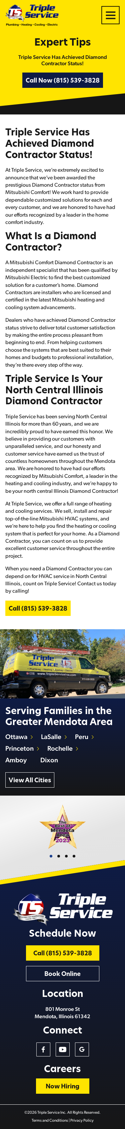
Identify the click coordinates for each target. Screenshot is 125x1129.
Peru (81, 737)
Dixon (49, 760)
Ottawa (16, 737)
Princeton (19, 749)
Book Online (62, 974)
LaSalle (51, 737)
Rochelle (60, 749)
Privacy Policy (82, 1121)
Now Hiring (62, 1087)
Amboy (16, 760)
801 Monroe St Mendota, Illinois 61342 (62, 1013)
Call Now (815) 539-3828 (63, 81)
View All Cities (30, 781)
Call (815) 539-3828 (38, 609)
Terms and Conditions (50, 1121)
